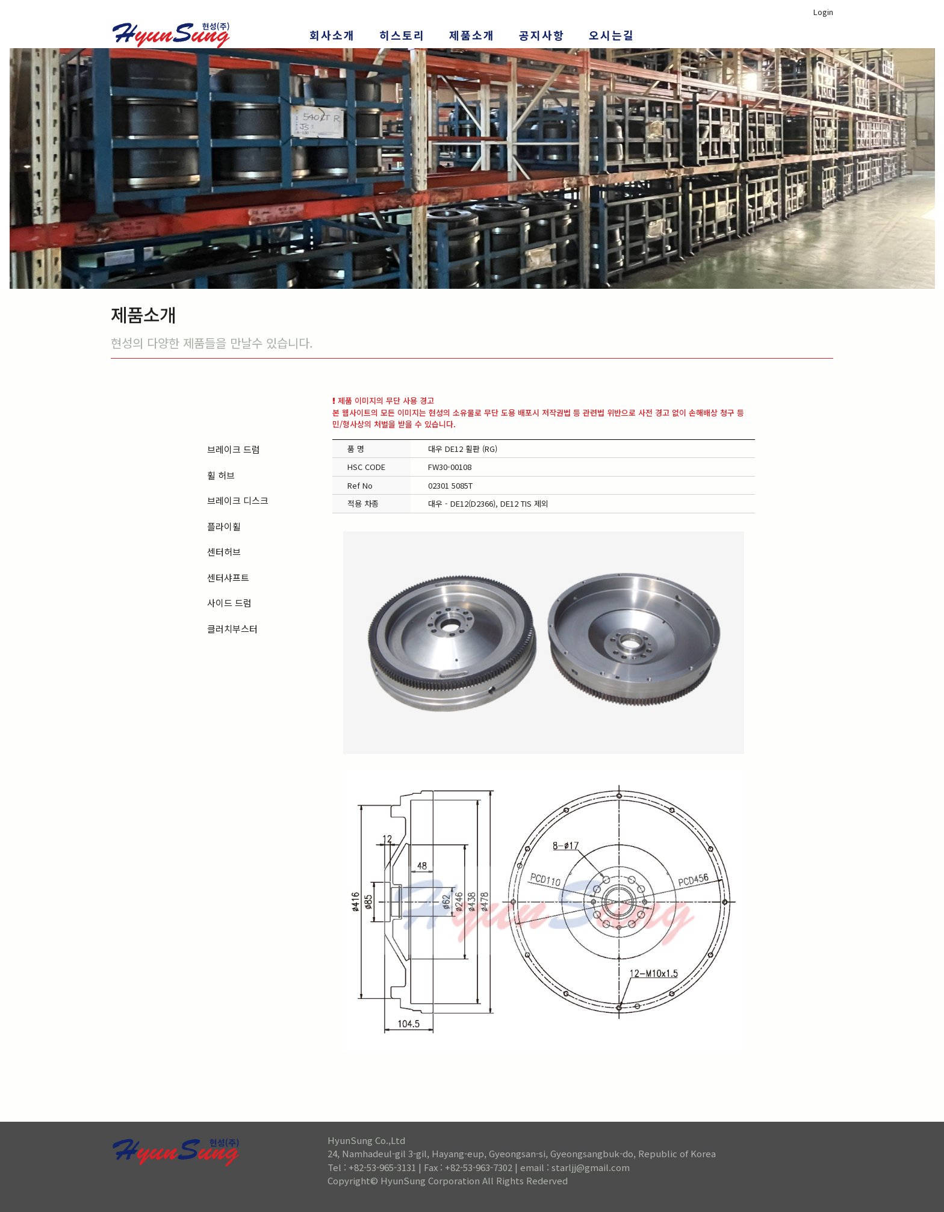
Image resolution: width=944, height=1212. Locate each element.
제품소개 (472, 35)
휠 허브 (221, 475)
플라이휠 (224, 526)
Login (823, 11)
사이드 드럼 (229, 602)
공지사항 (542, 35)
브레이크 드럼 (233, 449)
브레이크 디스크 (238, 500)
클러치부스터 (232, 628)
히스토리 (402, 35)
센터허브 (224, 551)
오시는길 (612, 35)
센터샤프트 (228, 577)
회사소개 (332, 35)
